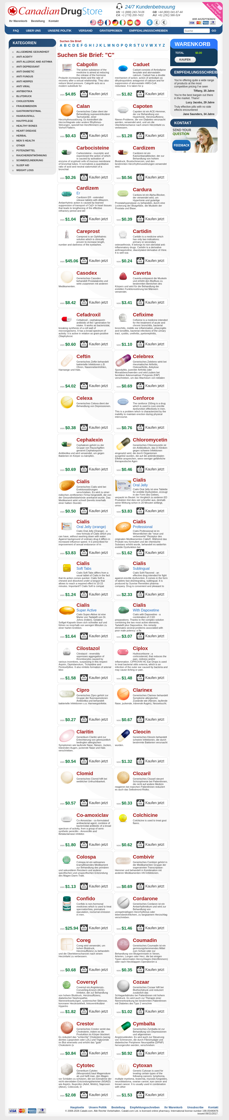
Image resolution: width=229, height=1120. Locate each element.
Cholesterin (25, 101)
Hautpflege (24, 121)
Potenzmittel (25, 150)
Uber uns (33, 30)
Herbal (21, 135)
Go (214, 30)
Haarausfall (25, 116)
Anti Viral (23, 86)
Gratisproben (111, 30)
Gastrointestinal (28, 111)
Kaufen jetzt (98, 94)
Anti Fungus (24, 76)
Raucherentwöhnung (31, 155)
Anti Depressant (28, 66)
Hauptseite (77, 1107)
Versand (85, 30)
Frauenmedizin (26, 106)
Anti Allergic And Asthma (34, 61)
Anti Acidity (24, 56)
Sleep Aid (22, 165)
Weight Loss (25, 170)
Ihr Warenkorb (18, 21)
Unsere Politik (60, 30)
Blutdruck (24, 96)
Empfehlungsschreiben (148, 30)
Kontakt (54, 21)
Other (20, 145)
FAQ (16, 30)
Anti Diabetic (25, 71)
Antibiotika (24, 91)
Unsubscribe (195, 1107)
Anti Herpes (24, 81)
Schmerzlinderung (29, 160)
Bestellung (38, 21)
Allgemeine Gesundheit (32, 51)
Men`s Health (25, 140)
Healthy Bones (26, 125)
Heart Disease (26, 130)
